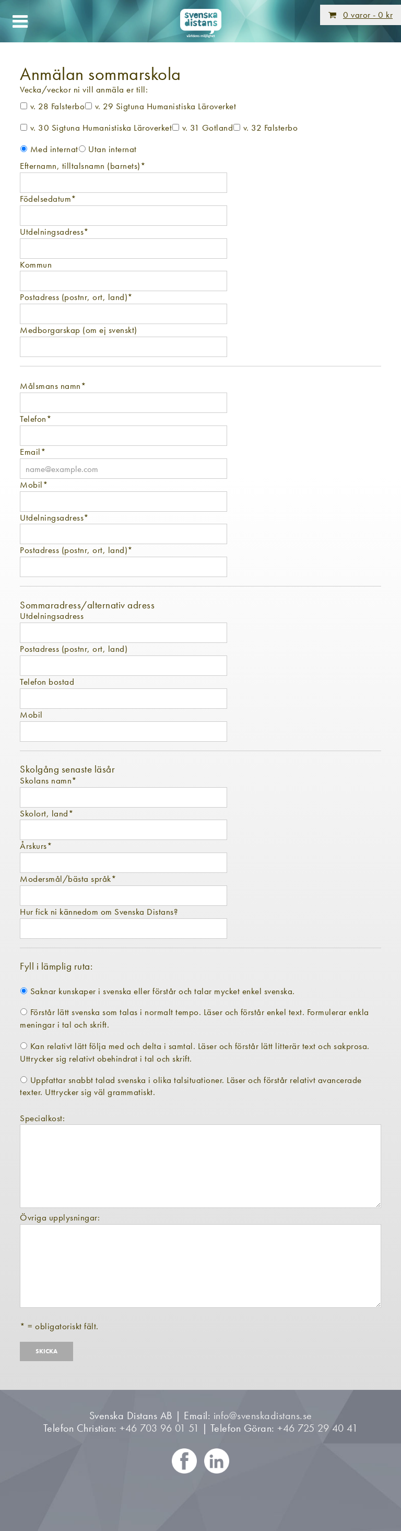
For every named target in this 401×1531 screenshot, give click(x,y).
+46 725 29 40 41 (317, 1428)
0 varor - (368, 14)
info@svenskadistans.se (263, 1415)
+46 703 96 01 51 (159, 1428)
